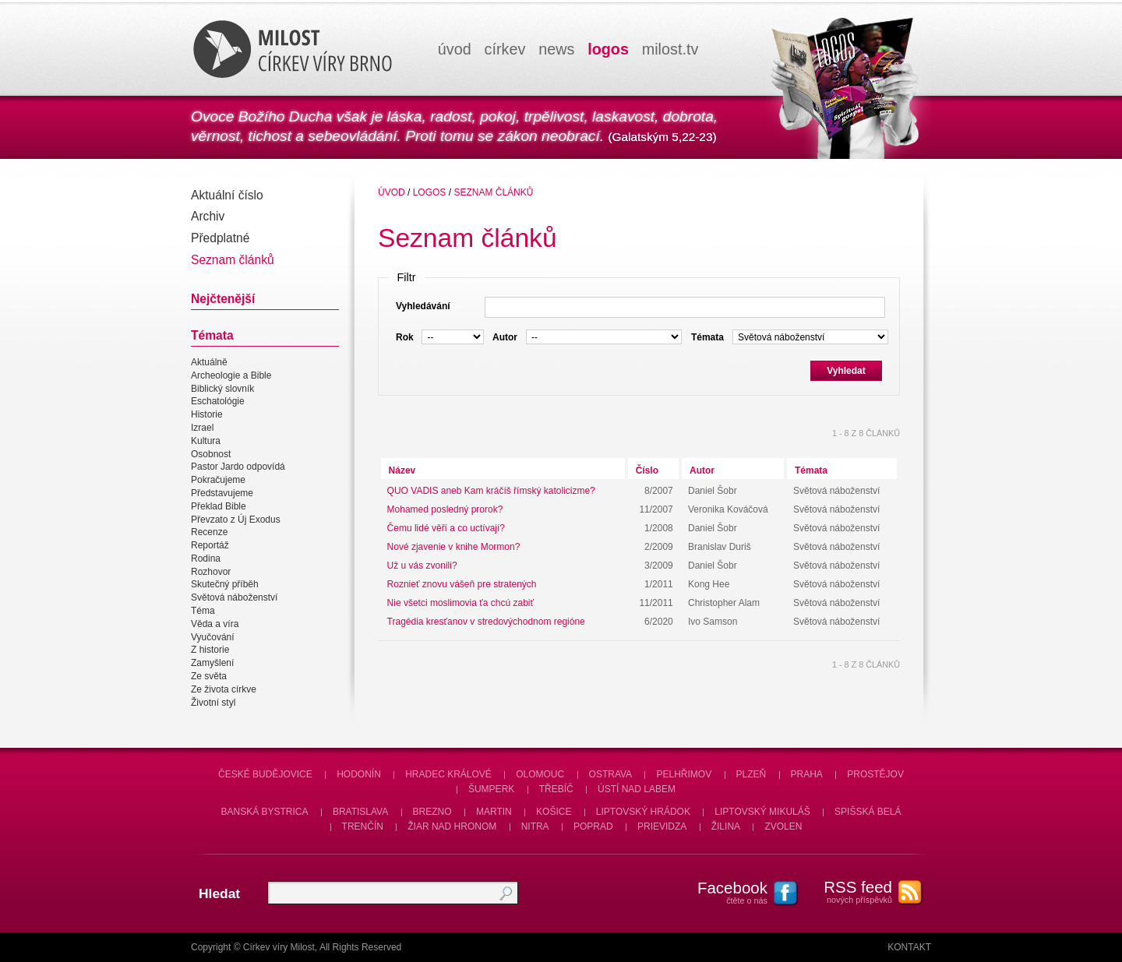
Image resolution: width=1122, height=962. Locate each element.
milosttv (670, 49)
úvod (454, 49)
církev (505, 49)
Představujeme (222, 493)
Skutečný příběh (225, 585)
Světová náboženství (234, 597)
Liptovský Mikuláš (762, 811)
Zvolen (783, 826)
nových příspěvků (849, 891)
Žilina (725, 826)
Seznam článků (232, 259)
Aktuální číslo (227, 195)
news (556, 49)
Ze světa (209, 676)
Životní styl (213, 702)
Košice (553, 811)
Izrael (202, 427)
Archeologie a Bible (231, 375)
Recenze (209, 532)
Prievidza (661, 826)
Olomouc (540, 774)
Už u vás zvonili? (422, 565)
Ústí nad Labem (637, 789)
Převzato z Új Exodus (235, 519)
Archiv (207, 216)
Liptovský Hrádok (643, 811)
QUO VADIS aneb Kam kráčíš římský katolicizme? (491, 490)
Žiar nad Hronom (452, 826)
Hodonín (359, 774)
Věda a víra (214, 623)
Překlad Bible (218, 506)
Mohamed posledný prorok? (445, 509)
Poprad (593, 826)
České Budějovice (265, 774)
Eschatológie (218, 401)
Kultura (206, 440)
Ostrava (611, 774)
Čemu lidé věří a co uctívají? (446, 528)
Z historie (210, 650)
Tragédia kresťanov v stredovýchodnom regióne (486, 621)
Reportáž (210, 545)
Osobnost (211, 454)
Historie (207, 414)
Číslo (647, 470)
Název (402, 470)
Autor (702, 470)
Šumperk (491, 789)
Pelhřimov (683, 774)
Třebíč (556, 789)
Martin (494, 811)
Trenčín (362, 826)
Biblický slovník (222, 388)
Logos (429, 192)
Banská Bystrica (265, 811)
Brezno (432, 811)
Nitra (535, 826)
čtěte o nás (724, 892)
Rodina (206, 558)
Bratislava (360, 811)
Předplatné (220, 238)
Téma (203, 610)
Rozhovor (211, 571)
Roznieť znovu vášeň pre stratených (462, 584)
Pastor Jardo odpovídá (238, 467)
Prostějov (875, 774)
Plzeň (751, 774)
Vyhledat (846, 370)
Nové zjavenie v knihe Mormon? (453, 546)
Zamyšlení (212, 662)
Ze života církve (223, 689)
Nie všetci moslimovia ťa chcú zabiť (460, 602)
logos (608, 49)
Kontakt (909, 947)
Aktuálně (209, 362)
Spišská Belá (867, 811)
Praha (807, 774)
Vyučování (213, 637)
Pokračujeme (218, 479)
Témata (811, 470)
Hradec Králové (448, 774)
